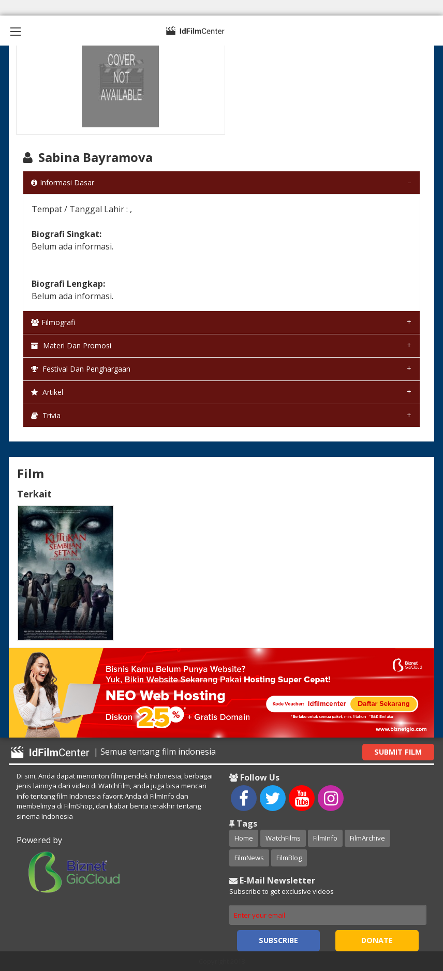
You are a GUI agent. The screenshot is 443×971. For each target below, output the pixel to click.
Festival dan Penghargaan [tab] (80, 369)
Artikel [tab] (47, 392)
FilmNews (249, 857)
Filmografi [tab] (53, 322)
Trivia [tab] (46, 415)
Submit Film (398, 752)
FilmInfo (325, 838)
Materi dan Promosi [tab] (71, 345)
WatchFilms (283, 838)
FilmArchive (367, 838)
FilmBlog (289, 857)
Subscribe (278, 940)
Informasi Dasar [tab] (62, 182)
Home (243, 838)
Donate (377, 940)
